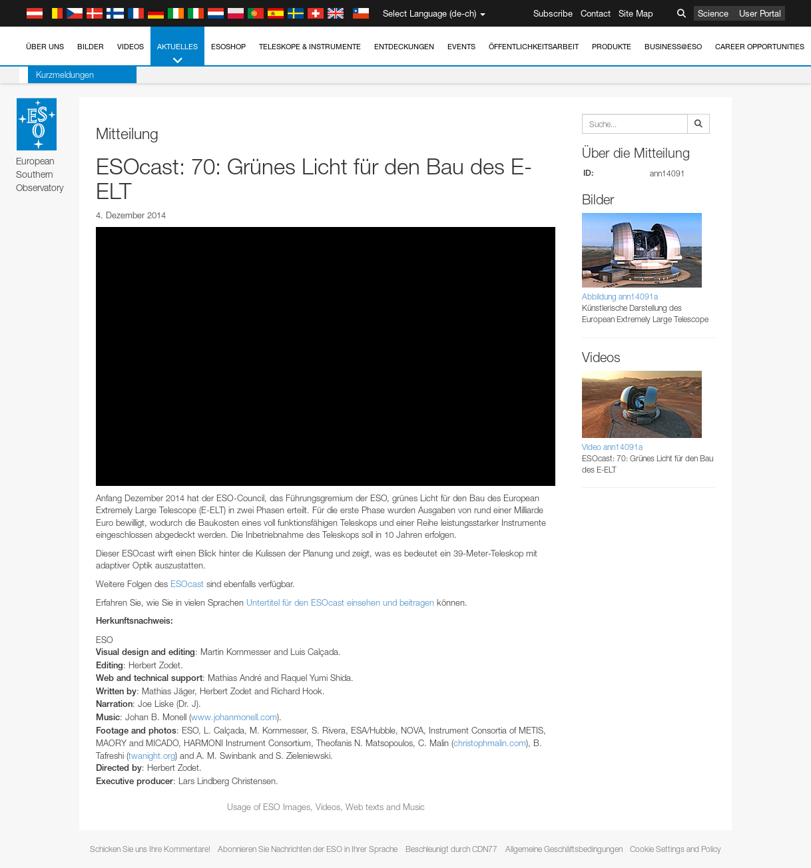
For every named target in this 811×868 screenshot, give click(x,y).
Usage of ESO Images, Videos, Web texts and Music (326, 806)
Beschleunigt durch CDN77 (451, 849)
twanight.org (152, 755)
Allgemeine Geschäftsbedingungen (564, 849)
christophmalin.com (489, 743)
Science (713, 13)
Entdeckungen (404, 46)
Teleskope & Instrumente (310, 46)
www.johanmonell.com (234, 717)
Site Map (636, 13)
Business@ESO (673, 46)
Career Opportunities (759, 46)
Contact (596, 13)
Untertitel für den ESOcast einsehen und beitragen (340, 602)
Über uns (45, 46)
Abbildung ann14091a (620, 297)
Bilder (90, 46)
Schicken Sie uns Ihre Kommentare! (150, 849)
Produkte (611, 46)
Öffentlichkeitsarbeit (534, 46)
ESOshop (228, 46)
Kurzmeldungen (56, 74)
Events (461, 46)
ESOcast (187, 583)
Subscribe (553, 13)
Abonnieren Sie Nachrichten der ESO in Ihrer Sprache (308, 849)
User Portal (760, 13)
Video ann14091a (612, 447)
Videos (130, 46)
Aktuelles (177, 54)
